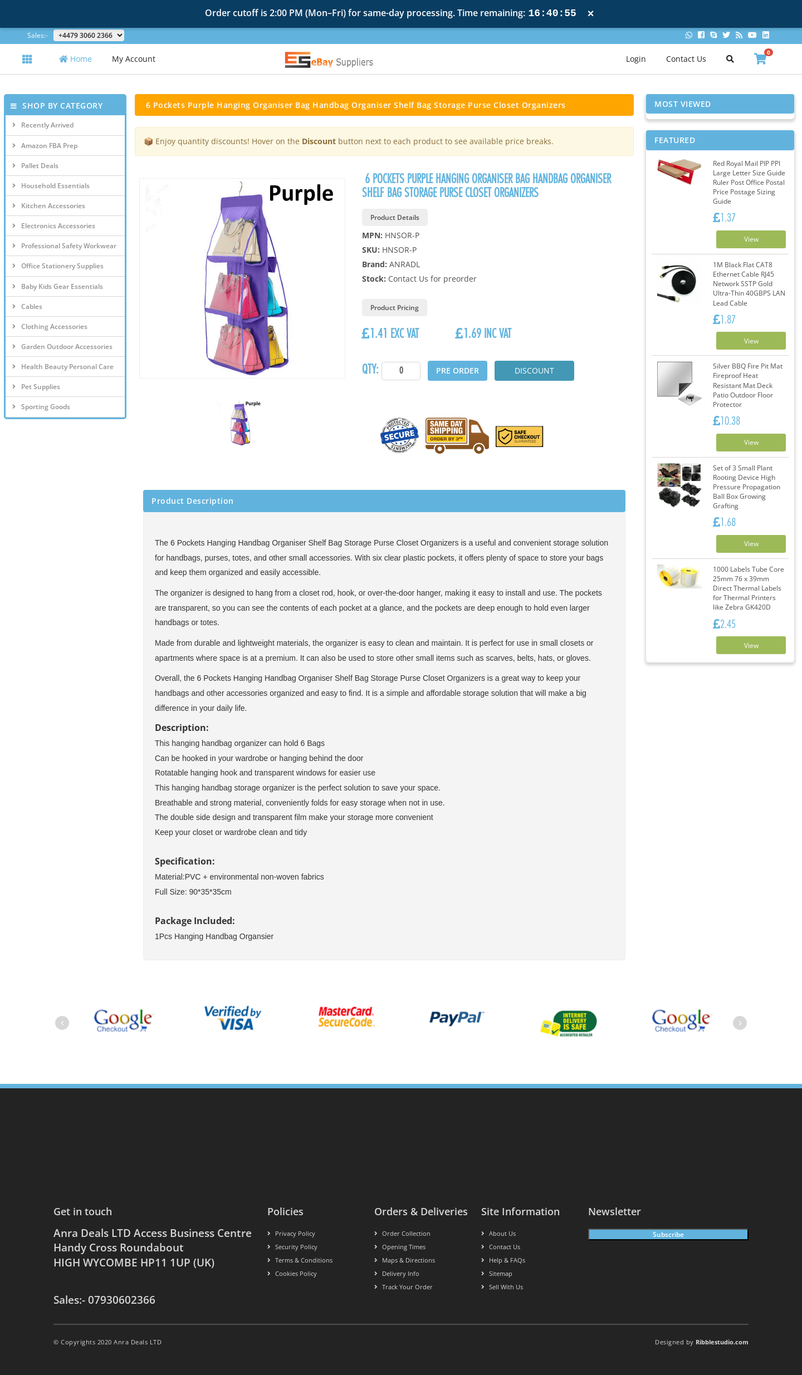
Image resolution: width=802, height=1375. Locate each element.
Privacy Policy (291, 1233)
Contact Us (686, 58)
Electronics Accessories (53, 225)
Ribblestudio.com (722, 1342)
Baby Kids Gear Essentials (57, 286)
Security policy (292, 1247)
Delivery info (396, 1273)
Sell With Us (502, 1287)
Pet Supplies (36, 386)
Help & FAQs (503, 1260)
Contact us (500, 1247)
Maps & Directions (404, 1260)
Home (75, 58)
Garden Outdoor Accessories (62, 346)
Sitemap (496, 1273)
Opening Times (400, 1247)
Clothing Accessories (49, 326)
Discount (534, 370)
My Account (133, 58)
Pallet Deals (35, 165)
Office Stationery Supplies (58, 266)
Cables (27, 306)
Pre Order (457, 370)
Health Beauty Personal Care (63, 366)
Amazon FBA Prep (44, 145)
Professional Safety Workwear (64, 246)
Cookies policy (292, 1273)
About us (498, 1233)
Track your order (403, 1287)
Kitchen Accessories (48, 205)
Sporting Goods (41, 406)
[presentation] (62, 1023)
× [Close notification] (591, 13)
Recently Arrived (43, 125)
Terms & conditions (299, 1260)
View (751, 239)
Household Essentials (51, 185)
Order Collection (402, 1233)
